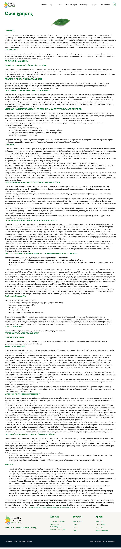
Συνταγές (83, 5)
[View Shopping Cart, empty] (114, 5)
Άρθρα (94, 5)
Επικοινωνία (105, 5)
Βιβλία (52, 5)
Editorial (44, 5)
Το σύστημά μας (71, 5)
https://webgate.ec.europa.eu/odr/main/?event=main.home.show (50, 509)
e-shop (60, 5)
